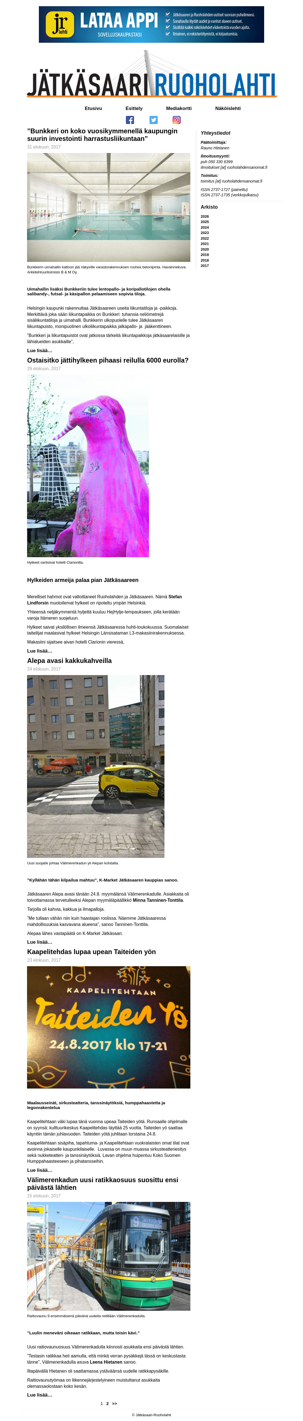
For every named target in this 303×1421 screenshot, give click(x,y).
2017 (205, 266)
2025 (205, 222)
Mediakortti (179, 108)
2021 (205, 244)
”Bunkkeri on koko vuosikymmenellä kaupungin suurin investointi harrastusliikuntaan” (102, 134)
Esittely (134, 108)
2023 (205, 233)
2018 (205, 260)
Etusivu (93, 108)
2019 (205, 255)
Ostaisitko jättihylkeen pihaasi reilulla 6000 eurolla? (107, 360)
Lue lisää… (39, 350)
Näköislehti (228, 108)
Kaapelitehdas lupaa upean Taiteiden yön (91, 951)
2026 (205, 216)
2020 (205, 249)
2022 (205, 238)
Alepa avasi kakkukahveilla (69, 660)
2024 (205, 227)
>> (114, 1403)
